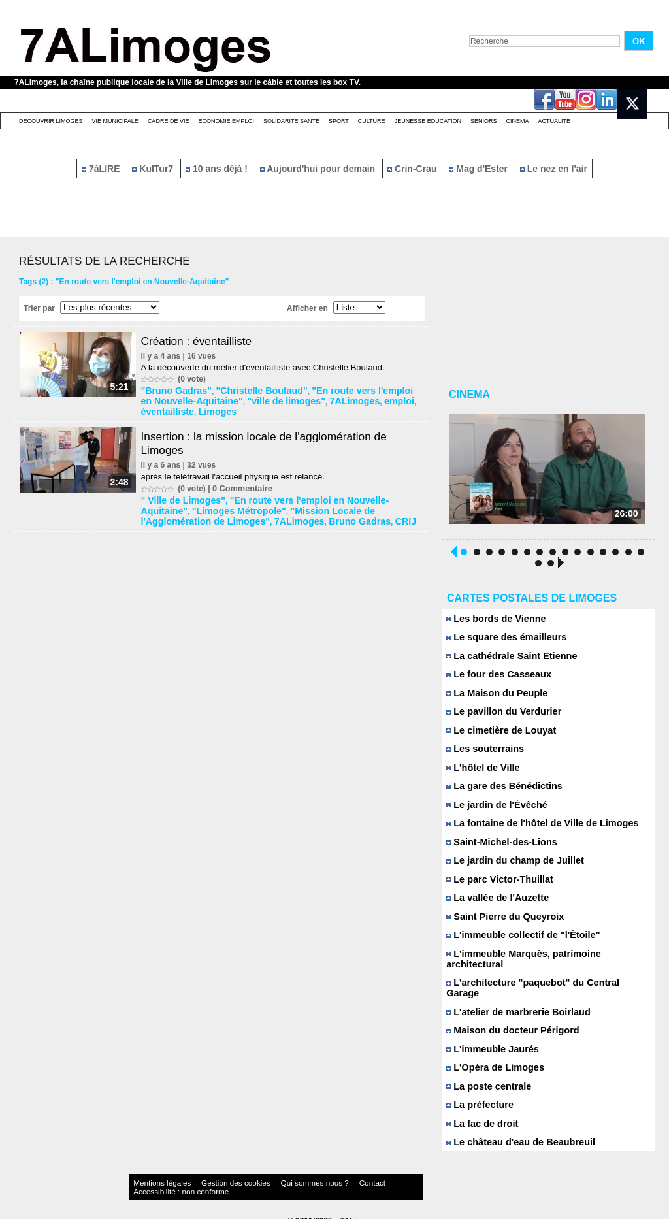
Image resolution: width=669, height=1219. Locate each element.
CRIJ (257, 513)
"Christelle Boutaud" (247, 390)
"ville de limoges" (257, 399)
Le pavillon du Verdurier (499, 718)
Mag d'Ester (479, 168)
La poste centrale (485, 1077)
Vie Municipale (115, 121)
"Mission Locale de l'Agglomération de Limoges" (320, 504)
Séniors (483, 121)
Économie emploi (226, 121)
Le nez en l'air (553, 168)
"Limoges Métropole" (184, 504)
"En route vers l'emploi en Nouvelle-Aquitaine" (308, 495)
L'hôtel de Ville (480, 774)
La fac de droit (479, 1115)
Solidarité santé (291, 121)
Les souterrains (482, 755)
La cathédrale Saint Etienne (505, 661)
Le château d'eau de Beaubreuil (514, 1134)
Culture (371, 121)
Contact (308, 1176)
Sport (339, 121)
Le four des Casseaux (494, 680)
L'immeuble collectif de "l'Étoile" (516, 945)
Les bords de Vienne (492, 623)
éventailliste (393, 399)
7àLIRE (102, 168)
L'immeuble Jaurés (488, 1040)
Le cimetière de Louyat (496, 736)
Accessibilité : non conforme (360, 1176)
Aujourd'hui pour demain (319, 168)
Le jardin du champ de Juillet (509, 869)
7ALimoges (315, 399)
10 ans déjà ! (218, 168)
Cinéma (517, 121)
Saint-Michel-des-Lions (497, 850)
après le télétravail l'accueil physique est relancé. (237, 473)
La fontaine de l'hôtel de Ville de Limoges (533, 831)
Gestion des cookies (208, 1176)
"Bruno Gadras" (174, 390)
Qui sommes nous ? (265, 1176)
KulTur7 (154, 168)
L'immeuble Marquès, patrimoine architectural (543, 964)
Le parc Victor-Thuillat (495, 888)
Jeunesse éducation (428, 121)
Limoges (161, 408)
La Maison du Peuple (492, 699)
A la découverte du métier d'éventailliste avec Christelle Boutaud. (267, 367)
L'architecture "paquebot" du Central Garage (540, 983)
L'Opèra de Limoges (491, 1059)
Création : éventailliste (203, 341)
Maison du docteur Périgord (506, 1021)
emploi (354, 399)
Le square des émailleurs (501, 642)
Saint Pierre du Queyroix (500, 926)
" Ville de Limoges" (180, 495)
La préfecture (477, 1096)
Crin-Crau (413, 168)
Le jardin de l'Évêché (492, 812)
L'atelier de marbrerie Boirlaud (512, 1002)
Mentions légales (154, 1176)
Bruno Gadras (217, 513)
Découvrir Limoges (51, 121)
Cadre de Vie (168, 121)
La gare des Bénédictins (499, 793)
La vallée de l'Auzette (493, 907)
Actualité (554, 121)
